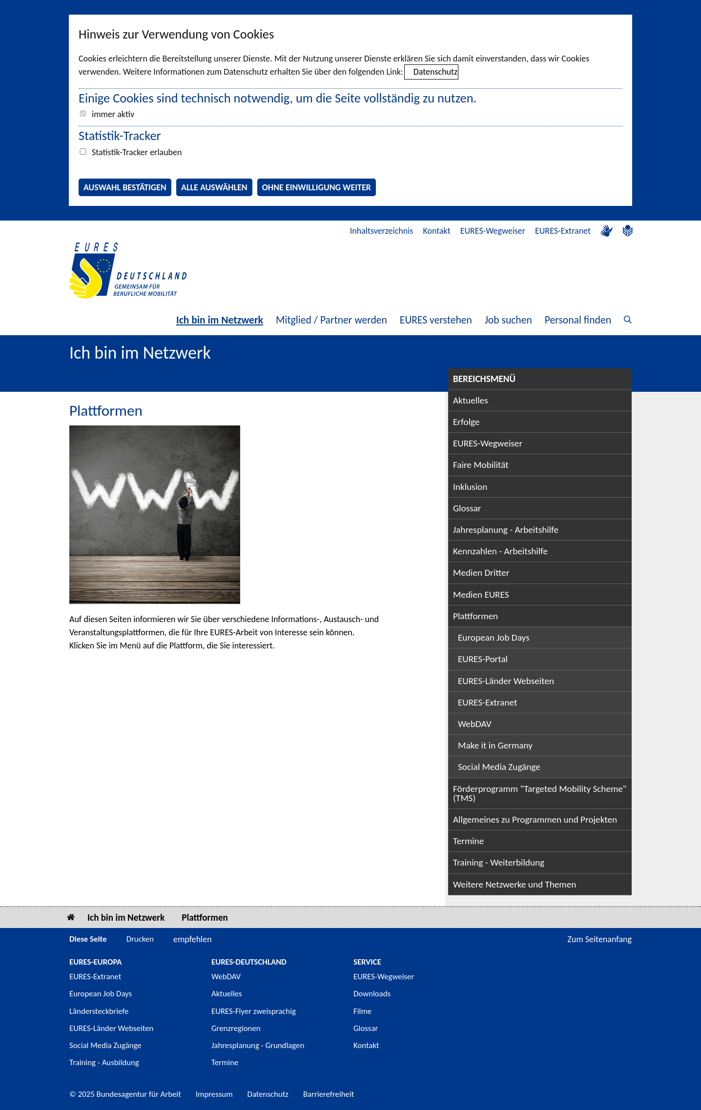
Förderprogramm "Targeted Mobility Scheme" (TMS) (540, 793)
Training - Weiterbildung (498, 862)
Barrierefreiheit (328, 1094)
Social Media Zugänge (499, 766)
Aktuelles (470, 400)
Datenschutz (435, 71)
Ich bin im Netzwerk (219, 319)
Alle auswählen (214, 187)
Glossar (467, 508)
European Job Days (494, 637)
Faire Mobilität (481, 464)
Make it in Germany (495, 745)
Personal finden (578, 319)
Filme (362, 1011)
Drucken (140, 939)
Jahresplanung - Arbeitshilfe (505, 529)
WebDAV (475, 723)
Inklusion (470, 486)
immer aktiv (113, 114)
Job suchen (508, 319)
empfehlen (192, 939)
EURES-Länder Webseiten (506, 680)
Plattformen (475, 616)
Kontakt (436, 230)
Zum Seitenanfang (599, 939)
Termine (468, 841)
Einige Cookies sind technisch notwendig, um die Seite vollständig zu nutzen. (277, 98)
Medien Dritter (481, 572)
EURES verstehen (436, 319)
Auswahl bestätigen (124, 187)
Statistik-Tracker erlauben (137, 152)
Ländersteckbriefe (98, 1011)
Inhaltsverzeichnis (381, 230)
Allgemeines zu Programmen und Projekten (535, 819)
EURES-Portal (483, 659)
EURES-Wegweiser (492, 230)
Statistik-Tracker (120, 135)
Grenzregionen (236, 1028)
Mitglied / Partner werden (331, 319)
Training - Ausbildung (104, 1062)
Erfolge (466, 421)
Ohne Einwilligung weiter (316, 187)
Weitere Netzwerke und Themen (514, 884)
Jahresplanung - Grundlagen (257, 1045)
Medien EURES (481, 594)
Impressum (214, 1094)
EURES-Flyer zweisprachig (253, 1011)
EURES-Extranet (563, 230)
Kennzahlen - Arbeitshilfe (500, 551)
